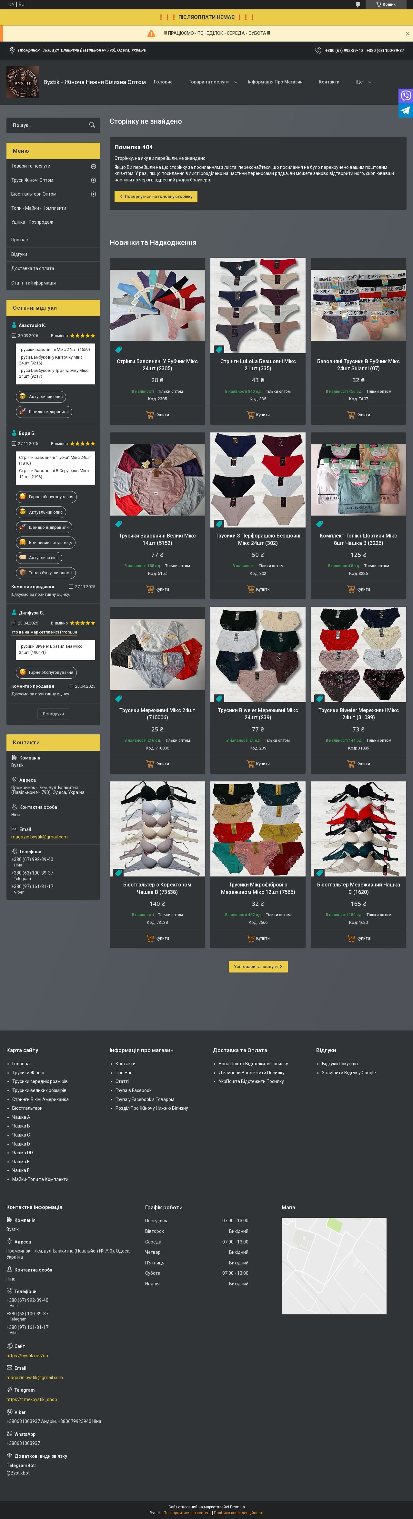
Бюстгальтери (27, 1108)
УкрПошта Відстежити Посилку (251, 1081)
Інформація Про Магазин (275, 81)
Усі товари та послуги (255, 966)
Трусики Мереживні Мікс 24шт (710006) (157, 714)
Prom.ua (237, 1507)
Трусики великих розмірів (39, 1090)
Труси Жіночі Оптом (32, 180)
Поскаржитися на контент (187, 1513)
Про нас (19, 239)
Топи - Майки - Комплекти (38, 208)
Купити (162, 414)
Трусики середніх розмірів (40, 1081)
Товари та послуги (209, 81)
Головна (163, 81)
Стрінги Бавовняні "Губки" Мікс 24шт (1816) (55, 460)
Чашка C (21, 1134)
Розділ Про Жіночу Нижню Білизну (152, 1108)
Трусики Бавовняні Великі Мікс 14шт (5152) (157, 539)
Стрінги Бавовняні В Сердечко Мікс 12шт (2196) (54, 473)
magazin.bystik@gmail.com (39, 836)
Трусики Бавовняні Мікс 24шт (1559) (54, 349)
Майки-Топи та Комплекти (40, 1179)
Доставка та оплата (32, 268)
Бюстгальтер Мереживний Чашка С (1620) (358, 888)
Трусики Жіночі (28, 1072)
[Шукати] (92, 125)
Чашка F (20, 1170)
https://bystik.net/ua (27, 1355)
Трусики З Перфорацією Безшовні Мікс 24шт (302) (258, 539)
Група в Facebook (134, 1090)
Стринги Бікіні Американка (40, 1099)
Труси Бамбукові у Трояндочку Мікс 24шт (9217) (53, 373)
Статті (122, 1081)
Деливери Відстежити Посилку (252, 1072)
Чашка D (21, 1144)
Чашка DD (22, 1152)
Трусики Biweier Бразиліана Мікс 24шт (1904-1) (50, 649)
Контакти (329, 81)
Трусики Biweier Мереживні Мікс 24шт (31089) (358, 714)
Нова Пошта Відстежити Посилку (253, 1063)
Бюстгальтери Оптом (33, 194)
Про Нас (124, 1072)
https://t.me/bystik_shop (31, 1399)
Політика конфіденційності (238, 1513)
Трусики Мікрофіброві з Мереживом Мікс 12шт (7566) (258, 888)
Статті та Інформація (33, 282)
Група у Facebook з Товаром (145, 1099)
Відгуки (19, 254)
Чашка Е (21, 1161)
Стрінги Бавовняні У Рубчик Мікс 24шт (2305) (157, 365)
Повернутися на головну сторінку (158, 196)
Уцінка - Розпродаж (32, 222)
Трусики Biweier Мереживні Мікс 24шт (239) (258, 714)
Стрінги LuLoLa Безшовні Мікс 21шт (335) (258, 365)
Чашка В (21, 1125)
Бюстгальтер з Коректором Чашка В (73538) (157, 888)
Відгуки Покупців (340, 1063)
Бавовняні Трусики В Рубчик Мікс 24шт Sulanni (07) (358, 365)
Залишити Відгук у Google (349, 1072)
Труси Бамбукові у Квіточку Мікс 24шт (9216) (51, 360)
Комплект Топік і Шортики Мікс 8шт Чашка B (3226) (358, 539)
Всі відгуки (53, 713)
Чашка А (21, 1117)
